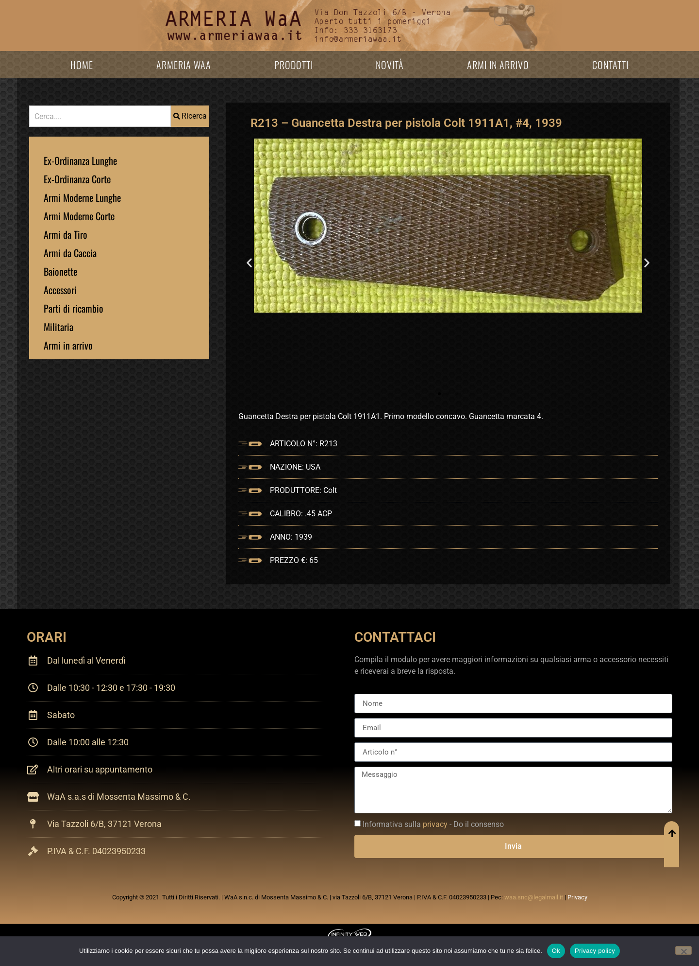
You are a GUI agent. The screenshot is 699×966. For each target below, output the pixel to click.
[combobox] (100, 116)
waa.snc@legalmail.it (533, 897)
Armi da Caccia (70, 253)
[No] (683, 950)
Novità (390, 64)
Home (81, 64)
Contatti (610, 64)
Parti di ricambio (73, 308)
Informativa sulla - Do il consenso (433, 824)
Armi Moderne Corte (79, 216)
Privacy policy (595, 950)
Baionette (60, 271)
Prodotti (293, 64)
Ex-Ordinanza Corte (77, 179)
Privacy (577, 897)
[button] (249, 263)
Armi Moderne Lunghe (82, 197)
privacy (435, 824)
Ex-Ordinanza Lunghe (80, 160)
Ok (556, 950)
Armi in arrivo (498, 64)
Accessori (60, 289)
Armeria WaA (183, 64)
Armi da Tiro (65, 234)
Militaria (58, 326)
